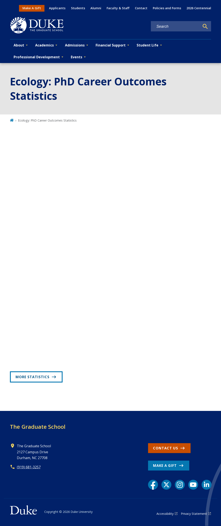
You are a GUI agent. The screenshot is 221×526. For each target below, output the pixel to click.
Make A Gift (31, 8)
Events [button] (76, 57)
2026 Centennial (198, 8)
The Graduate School (37, 426)
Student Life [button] (147, 45)
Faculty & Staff (118, 8)
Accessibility (165, 514)
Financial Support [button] (111, 45)
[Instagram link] (180, 485)
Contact (141, 8)
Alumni (95, 8)
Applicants (57, 8)
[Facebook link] (153, 485)
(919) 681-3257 (29, 467)
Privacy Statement (194, 514)
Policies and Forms (167, 8)
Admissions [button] (75, 45)
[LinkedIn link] (207, 485)
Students (78, 8)
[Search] (205, 26)
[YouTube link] (193, 485)
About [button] (19, 45)
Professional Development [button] (37, 57)
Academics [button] (44, 45)
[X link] (166, 485)
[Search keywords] (175, 26)
